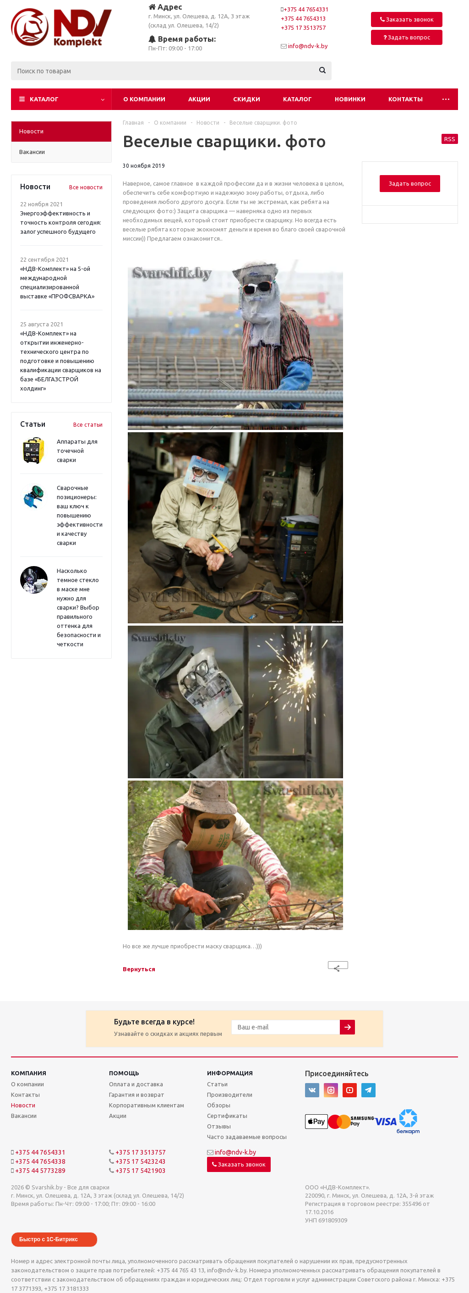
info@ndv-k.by (307, 46)
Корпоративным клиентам (146, 1105)
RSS (449, 139)
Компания (28, 1073)
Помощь (124, 1073)
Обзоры (218, 1105)
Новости (23, 1105)
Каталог (44, 99)
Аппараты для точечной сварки (77, 450)
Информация (230, 1073)
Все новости (86, 187)
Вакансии (24, 1115)
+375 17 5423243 (140, 1161)
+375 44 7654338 (40, 1161)
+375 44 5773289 (40, 1170)
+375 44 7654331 (306, 9)
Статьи (217, 1084)
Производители (229, 1094)
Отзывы (219, 1126)
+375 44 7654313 (303, 18)
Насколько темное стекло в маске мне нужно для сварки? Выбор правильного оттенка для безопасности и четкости (79, 607)
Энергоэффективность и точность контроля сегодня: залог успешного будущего (60, 222)
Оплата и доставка (136, 1084)
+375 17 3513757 (303, 27)
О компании (144, 99)
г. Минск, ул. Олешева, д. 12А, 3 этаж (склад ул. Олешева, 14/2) (199, 15)
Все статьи (88, 425)
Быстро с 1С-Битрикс (48, 1239)
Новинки (350, 99)
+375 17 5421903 (140, 1170)
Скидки (246, 99)
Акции (199, 99)
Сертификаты (227, 1115)
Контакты (405, 99)
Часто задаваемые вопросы (247, 1136)
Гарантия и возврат (136, 1094)
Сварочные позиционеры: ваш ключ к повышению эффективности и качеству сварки (80, 515)
